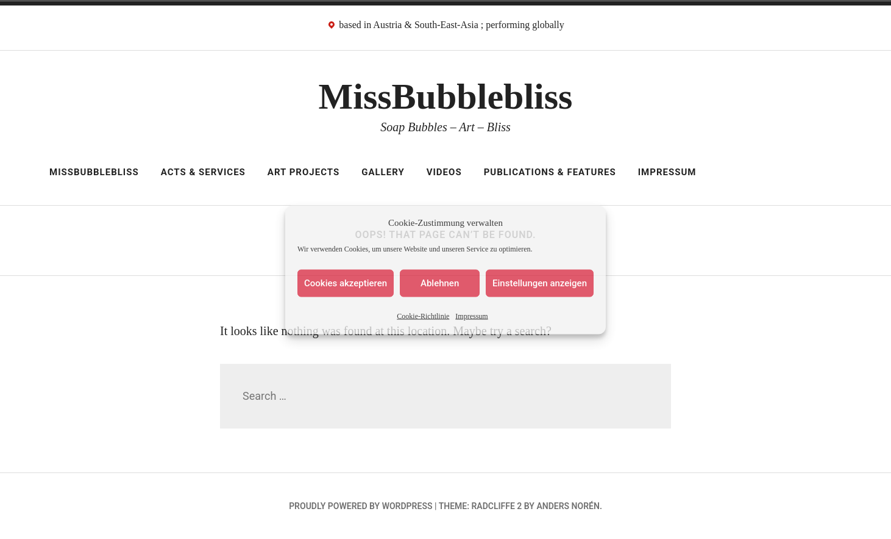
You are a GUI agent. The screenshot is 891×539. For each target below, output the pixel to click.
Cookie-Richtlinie (423, 315)
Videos (444, 172)
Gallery (383, 172)
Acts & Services (203, 172)
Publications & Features (550, 172)
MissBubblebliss (446, 96)
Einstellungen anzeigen (539, 283)
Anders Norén (567, 506)
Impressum (471, 315)
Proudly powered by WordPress (360, 506)
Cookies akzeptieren (345, 283)
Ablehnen (440, 283)
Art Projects (303, 172)
